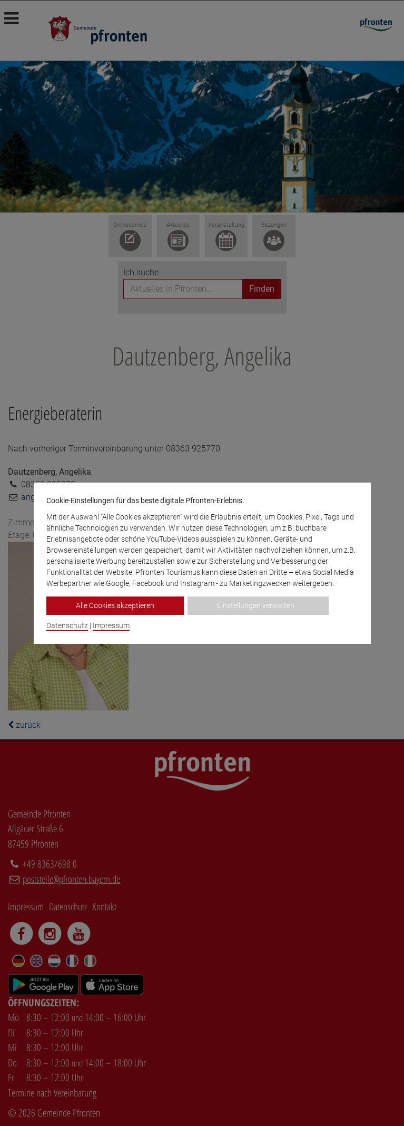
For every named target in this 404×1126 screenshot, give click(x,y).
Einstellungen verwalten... (258, 605)
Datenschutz (67, 625)
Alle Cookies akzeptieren (115, 605)
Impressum (111, 625)
